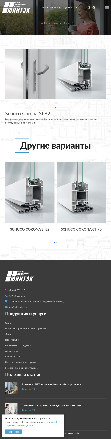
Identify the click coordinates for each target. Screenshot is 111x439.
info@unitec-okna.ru (18, 307)
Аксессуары (11, 350)
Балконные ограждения (18, 345)
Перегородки (12, 339)
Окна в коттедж (13, 356)
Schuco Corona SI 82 (29, 229)
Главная (46, 23)
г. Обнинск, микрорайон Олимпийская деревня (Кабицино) (36, 301)
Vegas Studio (73, 433)
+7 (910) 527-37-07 (72, 7)
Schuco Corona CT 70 (81, 229)
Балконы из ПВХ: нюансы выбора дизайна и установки (51, 384)
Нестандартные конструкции (20, 362)
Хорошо (13, 431)
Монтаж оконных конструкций (21, 367)
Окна (8, 322)
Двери (67, 23)
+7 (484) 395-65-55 (50, 7)
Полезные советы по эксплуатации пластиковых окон (51, 405)
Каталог (57, 23)
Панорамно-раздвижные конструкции (25, 328)
